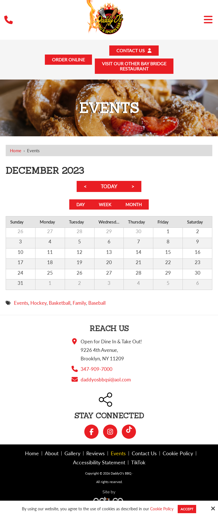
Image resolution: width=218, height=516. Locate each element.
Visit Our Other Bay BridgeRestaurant (135, 68)
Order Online (66, 61)
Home (15, 153)
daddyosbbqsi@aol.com (106, 384)
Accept (187, 509)
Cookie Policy (161, 509)
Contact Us (135, 51)
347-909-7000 (96, 373)
